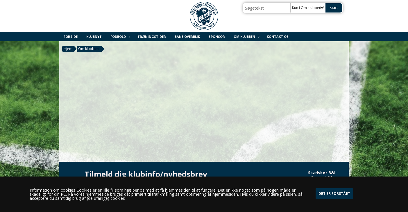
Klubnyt (94, 36)
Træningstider (151, 36)
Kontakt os (278, 36)
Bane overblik (187, 36)
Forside (71, 36)
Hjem (68, 48)
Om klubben (246, 36)
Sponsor (217, 36)
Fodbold (119, 36)
